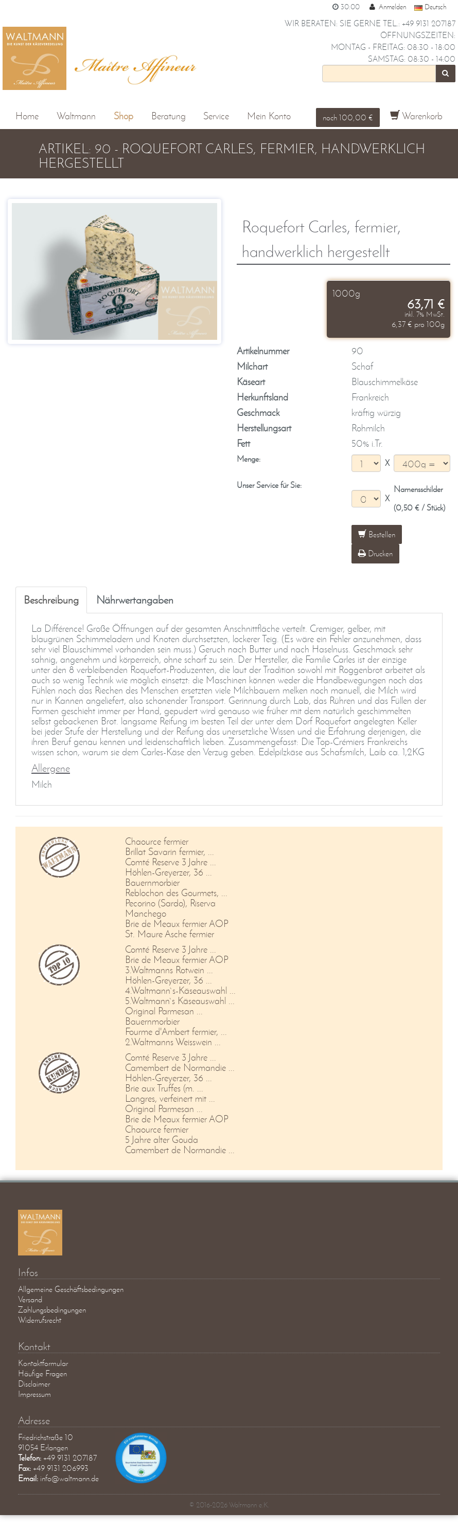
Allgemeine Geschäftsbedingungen (71, 1289)
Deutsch (430, 7)
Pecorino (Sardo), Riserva (170, 902)
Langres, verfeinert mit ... (170, 1098)
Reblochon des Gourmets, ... (176, 892)
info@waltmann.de (69, 1478)
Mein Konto (269, 116)
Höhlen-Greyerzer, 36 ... (168, 872)
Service (216, 116)
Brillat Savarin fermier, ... (169, 851)
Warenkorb (416, 116)
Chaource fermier (156, 841)
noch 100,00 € (348, 117)
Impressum (34, 1393)
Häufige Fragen (42, 1373)
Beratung (168, 116)
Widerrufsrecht (39, 1319)
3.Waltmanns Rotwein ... (169, 969)
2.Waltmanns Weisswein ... (173, 1041)
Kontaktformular (43, 1363)
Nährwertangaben (134, 599)
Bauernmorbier (152, 882)
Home (27, 116)
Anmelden (387, 7)
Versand (30, 1299)
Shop (123, 116)
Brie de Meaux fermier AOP (176, 923)
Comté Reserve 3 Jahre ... (170, 861)
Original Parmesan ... (164, 1010)
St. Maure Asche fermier (169, 933)
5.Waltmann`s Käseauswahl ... (180, 1000)
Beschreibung (51, 599)
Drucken (375, 553)
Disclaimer (34, 1383)
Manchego (145, 913)
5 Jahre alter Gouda (161, 1139)
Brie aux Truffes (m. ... (164, 1088)
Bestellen (376, 534)
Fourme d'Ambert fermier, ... (176, 1031)
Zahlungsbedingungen (52, 1309)
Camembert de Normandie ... (180, 1067)
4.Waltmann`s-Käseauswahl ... (180, 990)
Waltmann (76, 116)
